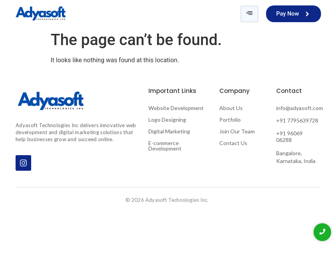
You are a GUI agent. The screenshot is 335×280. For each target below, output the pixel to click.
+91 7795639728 (297, 120)
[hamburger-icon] (249, 14)
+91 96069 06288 (289, 136)
